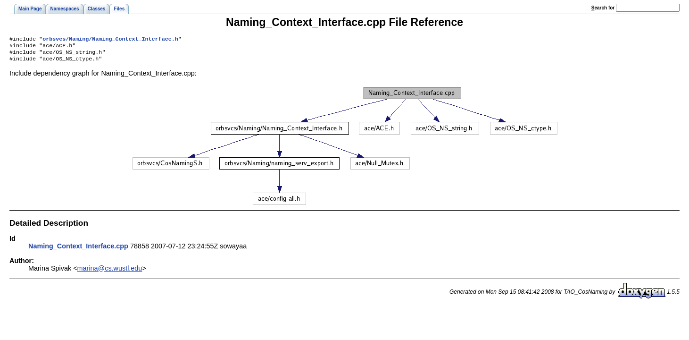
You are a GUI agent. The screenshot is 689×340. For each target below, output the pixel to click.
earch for (603, 7)
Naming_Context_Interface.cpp (78, 250)
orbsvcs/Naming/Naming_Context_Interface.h (110, 39)
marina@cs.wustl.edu (109, 272)
